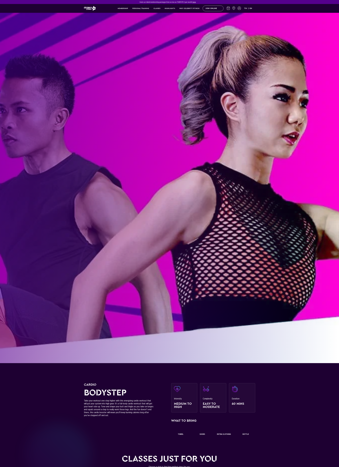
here (194, 2)
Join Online (213, 8)
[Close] (253, 2)
